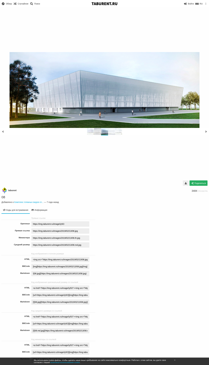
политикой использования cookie (65, 362)
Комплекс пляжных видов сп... (28, 202)
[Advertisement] (104, 30)
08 (3, 197)
